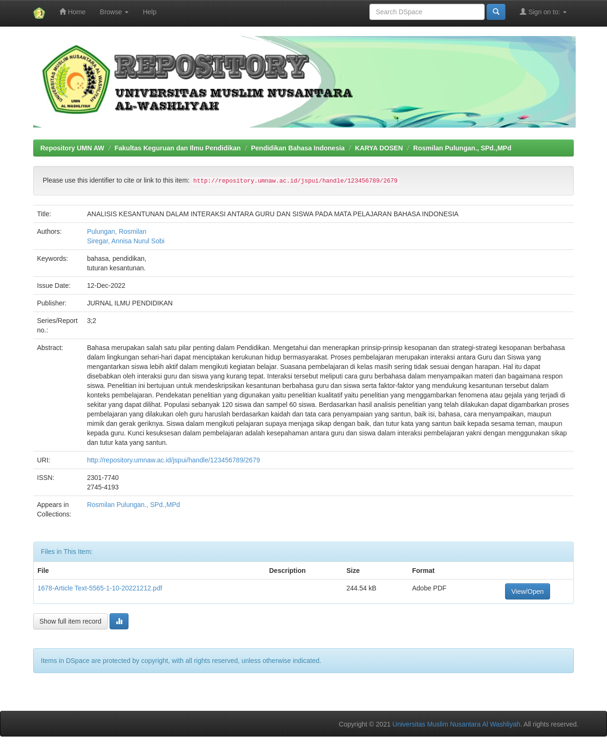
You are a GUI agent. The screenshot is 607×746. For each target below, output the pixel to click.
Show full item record (70, 621)
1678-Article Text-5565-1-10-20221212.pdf (99, 588)
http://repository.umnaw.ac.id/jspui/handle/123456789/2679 (173, 460)
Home (72, 12)
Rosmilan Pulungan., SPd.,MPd (462, 148)
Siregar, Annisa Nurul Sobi (125, 241)
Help (149, 12)
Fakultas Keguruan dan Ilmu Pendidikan (178, 148)
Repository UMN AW (72, 148)
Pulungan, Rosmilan (116, 231)
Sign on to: (543, 12)
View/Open (527, 591)
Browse (114, 12)
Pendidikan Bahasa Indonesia (298, 148)
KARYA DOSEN (379, 148)
